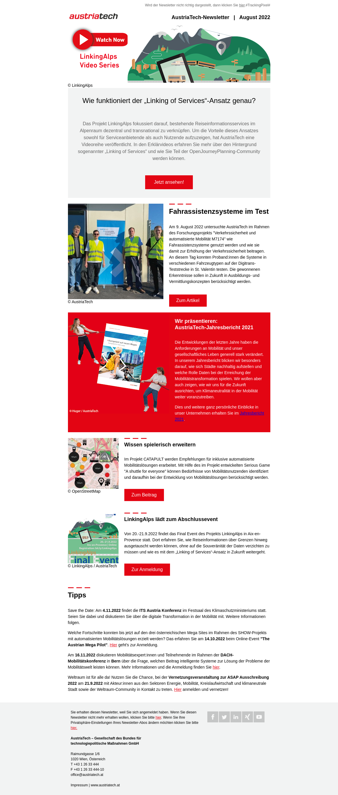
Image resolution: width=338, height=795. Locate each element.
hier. (74, 728)
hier (242, 5)
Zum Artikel (188, 300)
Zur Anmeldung (147, 569)
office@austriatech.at (87, 775)
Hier (113, 645)
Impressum (79, 785)
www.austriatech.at (105, 785)
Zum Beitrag (144, 494)
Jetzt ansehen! (169, 182)
